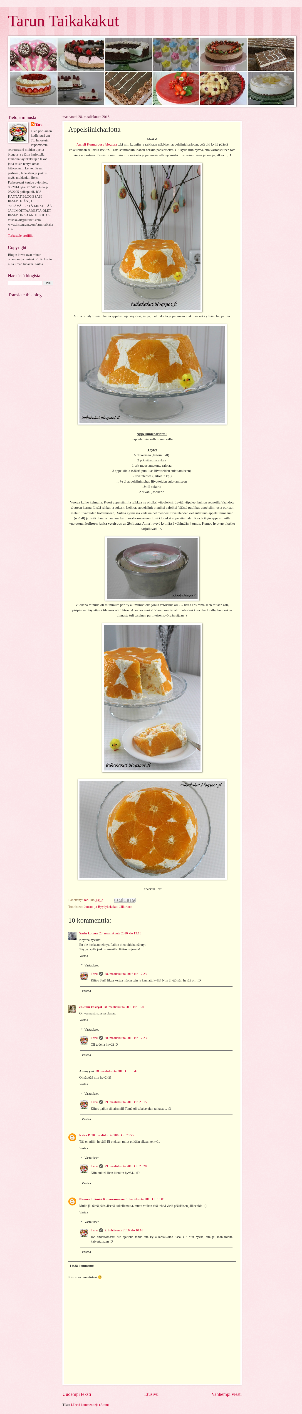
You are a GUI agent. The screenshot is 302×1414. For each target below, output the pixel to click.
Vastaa (83, 956)
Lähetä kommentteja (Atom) (90, 1404)
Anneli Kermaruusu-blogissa (97, 144)
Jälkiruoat (125, 906)
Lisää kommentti (82, 1266)
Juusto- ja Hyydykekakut (100, 906)
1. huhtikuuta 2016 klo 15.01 (145, 1199)
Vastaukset (91, 965)
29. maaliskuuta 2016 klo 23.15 (125, 1102)
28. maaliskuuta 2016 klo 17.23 (125, 974)
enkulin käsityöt (90, 1007)
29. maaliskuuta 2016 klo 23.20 (125, 1166)
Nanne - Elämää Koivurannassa (102, 1199)
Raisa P (84, 1135)
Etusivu (151, 1394)
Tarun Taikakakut (63, 21)
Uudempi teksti (76, 1394)
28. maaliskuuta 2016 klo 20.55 (113, 1135)
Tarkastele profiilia (20, 235)
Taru (94, 974)
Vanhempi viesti (227, 1394)
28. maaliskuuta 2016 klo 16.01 (125, 1007)
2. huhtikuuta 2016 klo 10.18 (123, 1230)
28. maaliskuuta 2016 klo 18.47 (116, 1071)
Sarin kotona (88, 933)
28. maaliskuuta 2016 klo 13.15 (120, 933)
